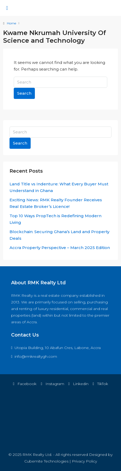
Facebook (24, 383)
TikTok (100, 383)
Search (24, 93)
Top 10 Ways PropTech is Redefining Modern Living (55, 219)
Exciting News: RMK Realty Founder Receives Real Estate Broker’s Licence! (56, 203)
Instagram (52, 383)
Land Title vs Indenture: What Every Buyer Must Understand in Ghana (59, 187)
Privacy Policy (84, 461)
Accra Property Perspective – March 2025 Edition (60, 247)
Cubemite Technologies (46, 461)
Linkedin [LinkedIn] (78, 383)
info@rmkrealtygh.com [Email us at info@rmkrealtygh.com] (36, 356)
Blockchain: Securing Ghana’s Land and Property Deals (59, 235)
